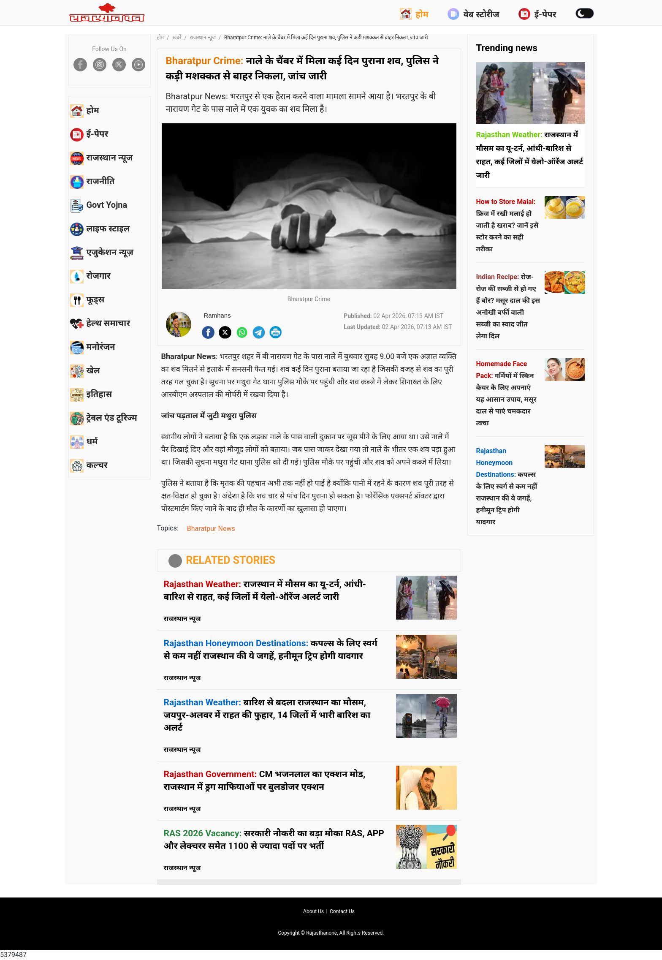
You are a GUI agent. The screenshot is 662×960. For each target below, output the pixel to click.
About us (313, 911)
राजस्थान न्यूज (203, 38)
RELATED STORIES (231, 560)
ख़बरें (177, 38)
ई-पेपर (537, 14)
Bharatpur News (211, 529)
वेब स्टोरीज (473, 14)
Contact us (342, 911)
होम (414, 14)
